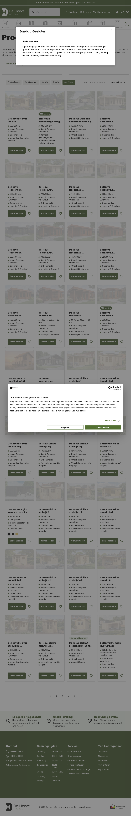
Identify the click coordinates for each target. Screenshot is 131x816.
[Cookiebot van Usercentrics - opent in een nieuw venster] (110, 388)
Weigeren (65, 427)
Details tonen (110, 421)
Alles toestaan (102, 427)
